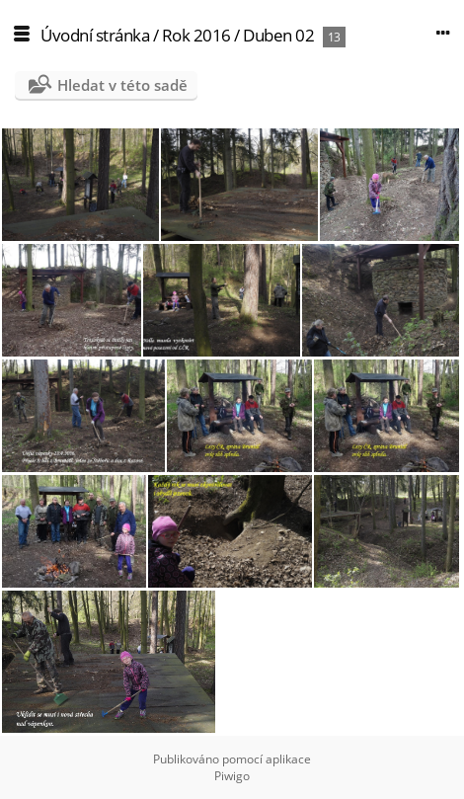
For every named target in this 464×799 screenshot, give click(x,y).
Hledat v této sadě (122, 85)
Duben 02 (278, 35)
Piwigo (232, 775)
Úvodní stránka (94, 35)
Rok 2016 (196, 35)
